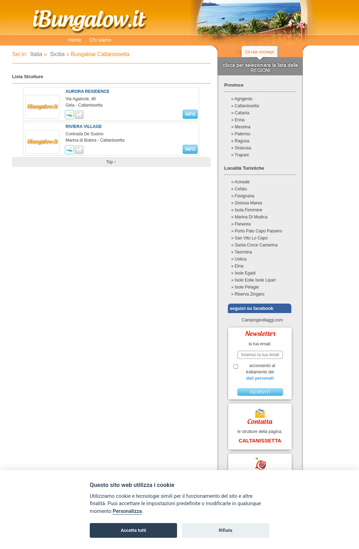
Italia (35, 54)
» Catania (240, 112)
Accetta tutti (133, 530)
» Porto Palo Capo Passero (256, 231)
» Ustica (238, 259)
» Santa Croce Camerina (254, 245)
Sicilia (56, 54)
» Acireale (240, 181)
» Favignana (243, 196)
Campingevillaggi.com (259, 320)
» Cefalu (239, 189)
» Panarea (241, 224)
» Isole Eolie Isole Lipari (253, 280)
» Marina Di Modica (249, 217)
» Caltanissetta (245, 105)
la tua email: (260, 343)
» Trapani (240, 154)
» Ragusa (240, 140)
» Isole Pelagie (245, 287)
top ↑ (111, 162)
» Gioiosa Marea (246, 203)
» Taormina (241, 252)
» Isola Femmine (247, 210)
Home (74, 40)
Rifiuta (225, 530)
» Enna (238, 119)
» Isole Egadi (243, 273)
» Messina (241, 126)
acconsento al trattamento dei (259, 372)
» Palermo (241, 133)
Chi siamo (100, 40)
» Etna (237, 266)
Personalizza (127, 511)
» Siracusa (241, 147)
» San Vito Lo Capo (249, 238)
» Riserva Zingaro (248, 294)
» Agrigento (242, 98)
